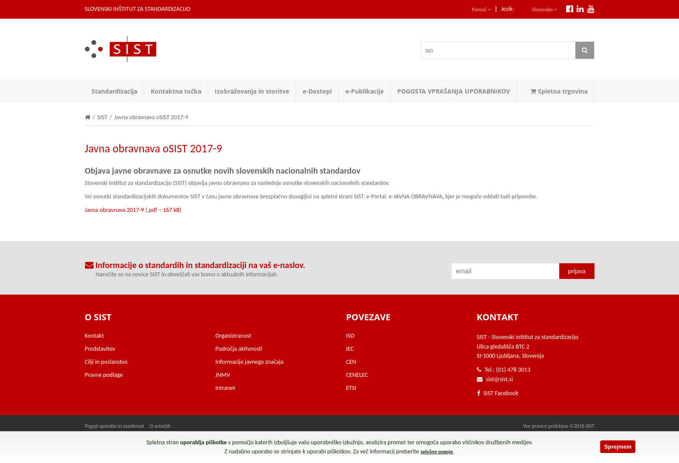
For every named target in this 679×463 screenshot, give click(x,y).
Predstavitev (100, 348)
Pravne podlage (104, 375)
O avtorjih (160, 426)
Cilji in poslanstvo (106, 362)
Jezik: (507, 9)
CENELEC (357, 375)
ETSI (351, 388)
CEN (351, 362)
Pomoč (481, 10)
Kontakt (94, 335)
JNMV (223, 375)
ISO (350, 335)
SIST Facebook (498, 393)
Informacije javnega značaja (250, 362)
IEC (350, 348)
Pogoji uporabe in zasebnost (114, 426)
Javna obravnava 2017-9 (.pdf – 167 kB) (133, 210)
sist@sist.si (499, 379)
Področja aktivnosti (239, 348)
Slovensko (544, 10)
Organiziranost (233, 335)
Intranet (226, 388)
